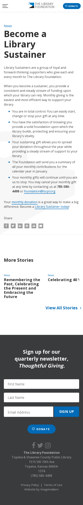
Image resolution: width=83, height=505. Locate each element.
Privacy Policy (30, 485)
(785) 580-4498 (41, 476)
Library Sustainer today (52, 206)
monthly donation (24, 202)
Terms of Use (53, 485)
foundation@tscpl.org (39, 191)
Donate (71, 6)
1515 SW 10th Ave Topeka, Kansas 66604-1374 (41, 466)
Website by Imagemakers (41, 489)
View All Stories (64, 308)
